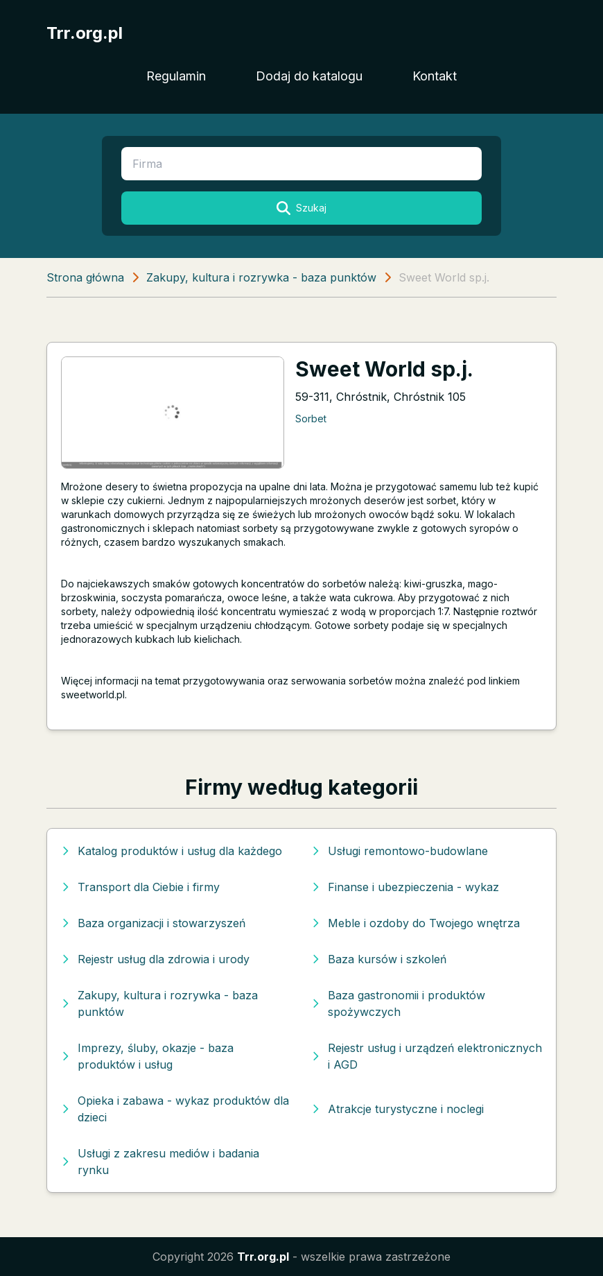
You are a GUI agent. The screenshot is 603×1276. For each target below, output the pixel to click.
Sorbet (310, 418)
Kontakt (434, 76)
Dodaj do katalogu (309, 76)
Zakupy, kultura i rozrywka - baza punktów (261, 277)
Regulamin (176, 76)
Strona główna (85, 277)
